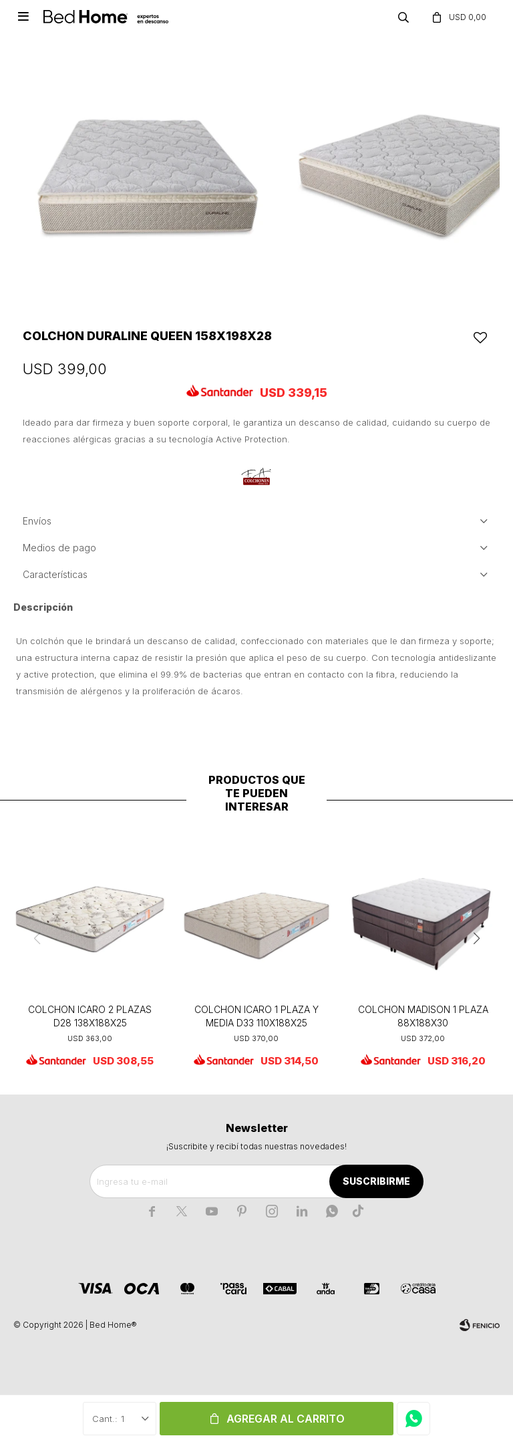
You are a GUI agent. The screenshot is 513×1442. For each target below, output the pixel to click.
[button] (476, 939)
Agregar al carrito (285, 1418)
